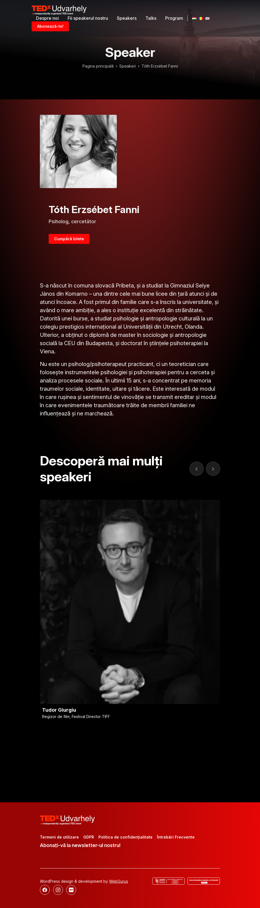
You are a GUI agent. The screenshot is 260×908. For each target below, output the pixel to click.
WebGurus (118, 881)
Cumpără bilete (69, 238)
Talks (150, 18)
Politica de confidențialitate (125, 837)
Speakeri (127, 66)
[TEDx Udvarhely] (59, 9)
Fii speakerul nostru (88, 18)
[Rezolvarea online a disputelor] (203, 881)
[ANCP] (168, 881)
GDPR (88, 837)
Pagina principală (98, 66)
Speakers (127, 18)
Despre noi (47, 18)
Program (174, 18)
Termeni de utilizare (59, 837)
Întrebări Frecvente (176, 837)
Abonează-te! (50, 26)
